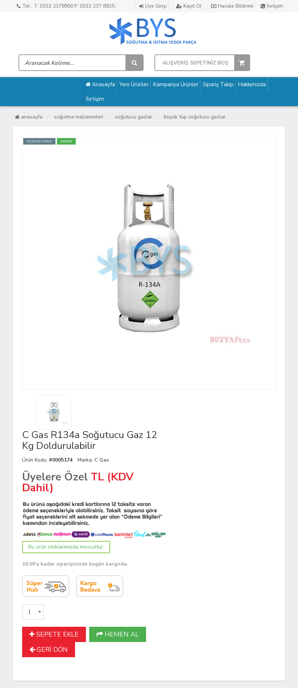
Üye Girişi (153, 6)
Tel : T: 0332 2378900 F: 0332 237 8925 (66, 6)
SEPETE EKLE (54, 634)
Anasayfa (100, 84)
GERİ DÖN (48, 649)
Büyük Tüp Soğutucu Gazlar (194, 116)
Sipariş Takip (218, 84)
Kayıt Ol (189, 6)
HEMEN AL (117, 634)
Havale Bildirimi (232, 6)
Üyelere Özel (55, 477)
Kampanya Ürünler (175, 84)
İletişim (272, 6)
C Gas (101, 459)
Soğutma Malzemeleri (78, 116)
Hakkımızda (252, 84)
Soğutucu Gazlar (133, 116)
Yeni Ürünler (134, 84)
